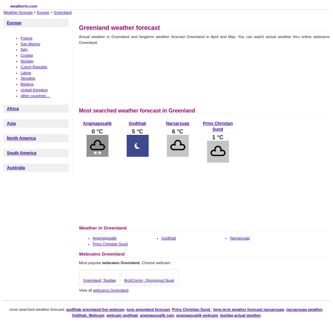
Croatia (27, 55)
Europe (43, 12)
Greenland (63, 12)
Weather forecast (18, 12)
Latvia (26, 73)
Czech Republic (34, 67)
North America (21, 138)
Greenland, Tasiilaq (99, 280)
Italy (24, 49)
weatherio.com (23, 6)
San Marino (30, 44)
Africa (13, 108)
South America (21, 153)
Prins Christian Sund (110, 244)
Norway (27, 61)
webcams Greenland (110, 290)
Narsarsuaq (178, 123)
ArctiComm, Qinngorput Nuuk (149, 280)
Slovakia (28, 78)
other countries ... (35, 96)
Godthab (137, 123)
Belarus (27, 84)
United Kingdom (34, 90)
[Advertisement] (112, 75)
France (27, 38)
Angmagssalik (97, 123)
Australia (16, 167)
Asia (11, 123)
